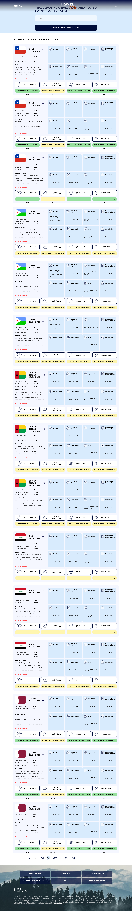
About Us (66, 874)
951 (66, 858)
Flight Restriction (52, 84)
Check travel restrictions (66, 27)
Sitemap (66, 881)
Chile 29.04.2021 (34, 50)
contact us (58, 904)
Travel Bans (68, 6)
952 (73, 858)
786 (42, 858)
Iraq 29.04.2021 (34, 537)
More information (22, 79)
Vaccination (102, 84)
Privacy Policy (97, 874)
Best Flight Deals (97, 881)
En (116, 7)
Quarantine (76, 84)
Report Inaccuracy (35, 881)
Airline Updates (26, 84)
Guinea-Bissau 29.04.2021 (34, 375)
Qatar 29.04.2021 (34, 699)
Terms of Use (35, 874)
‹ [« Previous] (17, 858)
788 (55, 858)
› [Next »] (79, 858)
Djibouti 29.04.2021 (34, 212)
